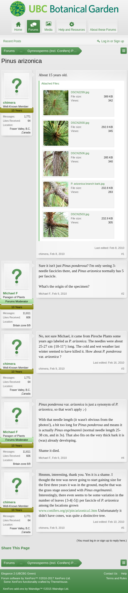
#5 (122, 533)
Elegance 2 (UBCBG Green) (18, 575)
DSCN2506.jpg (80, 153)
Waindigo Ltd (60, 590)
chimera (9, 102)
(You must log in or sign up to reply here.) (102, 542)
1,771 (27, 116)
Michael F (10, 293)
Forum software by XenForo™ (36, 580)
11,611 (26, 313)
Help (124, 575)
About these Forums (103, 29)
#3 (122, 393)
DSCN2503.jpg (80, 214)
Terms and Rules (116, 580)
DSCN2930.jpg (80, 122)
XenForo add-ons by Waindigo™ (22, 590)
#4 (122, 464)
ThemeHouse (59, 583)
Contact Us (110, 575)
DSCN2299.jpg (80, 92)
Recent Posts (12, 41)
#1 (122, 253)
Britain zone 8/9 (22, 325)
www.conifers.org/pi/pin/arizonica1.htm (68, 512)
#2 (122, 324)
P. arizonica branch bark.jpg (88, 183)
